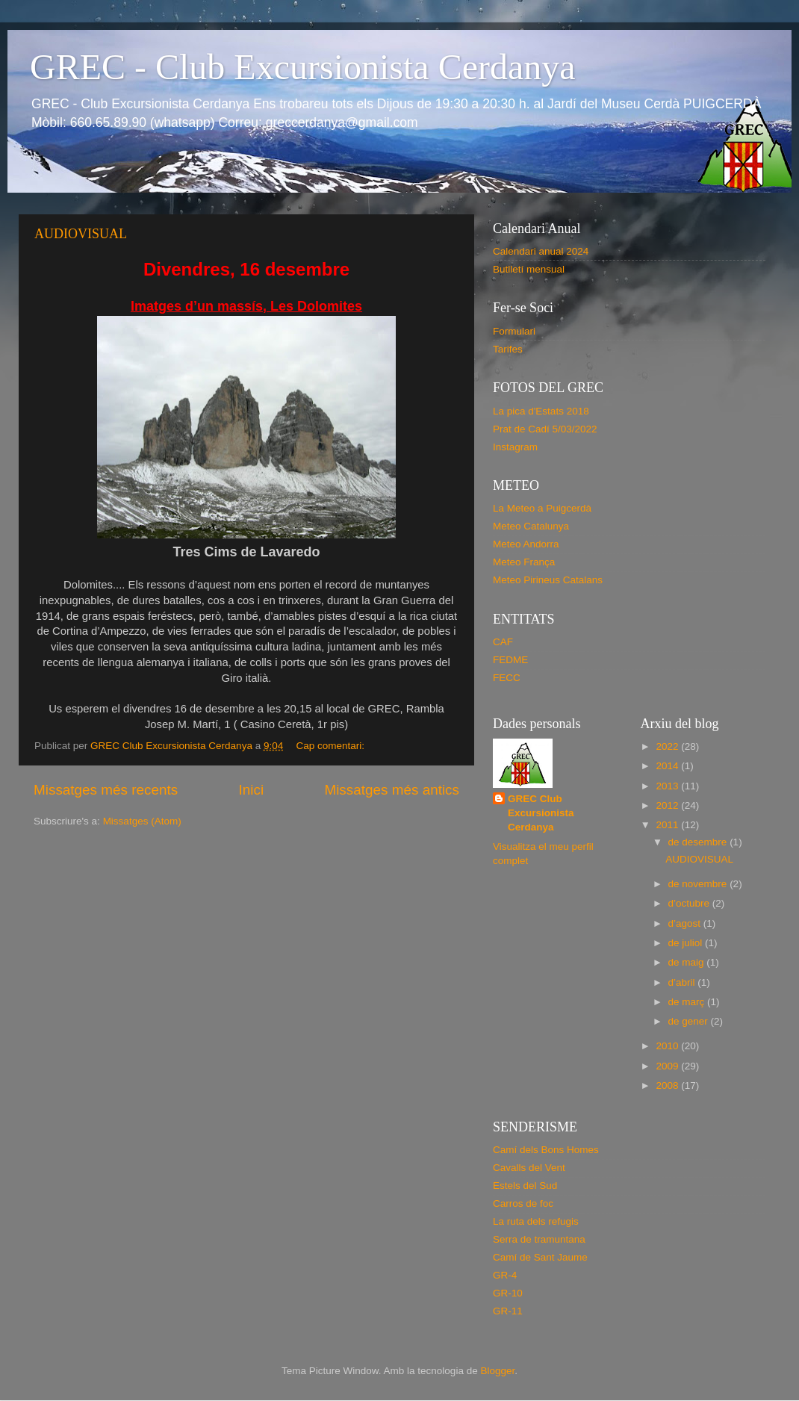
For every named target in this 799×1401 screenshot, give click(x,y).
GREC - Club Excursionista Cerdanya (303, 67)
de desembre (699, 842)
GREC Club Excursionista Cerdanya (541, 813)
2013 (668, 786)
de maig (687, 962)
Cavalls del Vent (529, 1167)
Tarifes (508, 349)
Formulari (514, 331)
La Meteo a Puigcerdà (542, 508)
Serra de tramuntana (539, 1239)
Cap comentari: (331, 745)
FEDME (510, 659)
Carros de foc (523, 1203)
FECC (506, 677)
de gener (689, 1021)
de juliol (687, 942)
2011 (668, 824)
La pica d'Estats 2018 (541, 411)
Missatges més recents (106, 790)
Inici (251, 790)
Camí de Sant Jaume (540, 1257)
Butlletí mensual (529, 269)
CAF (503, 641)
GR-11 (508, 1311)
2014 (668, 765)
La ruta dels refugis (536, 1221)
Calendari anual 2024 (540, 251)
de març (688, 1001)
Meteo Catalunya (531, 526)
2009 (668, 1066)
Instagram (515, 447)
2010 (668, 1045)
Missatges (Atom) (142, 821)
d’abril (683, 982)
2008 (668, 1085)
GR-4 (505, 1275)
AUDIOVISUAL (80, 233)
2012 (668, 805)
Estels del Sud (525, 1185)
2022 (668, 746)
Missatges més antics (391, 790)
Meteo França (524, 562)
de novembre (699, 883)
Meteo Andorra (526, 544)
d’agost (685, 923)
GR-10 (508, 1293)
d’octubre (690, 903)
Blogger (497, 1370)
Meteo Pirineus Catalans (548, 579)
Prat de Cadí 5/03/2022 (545, 429)
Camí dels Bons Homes (546, 1149)
